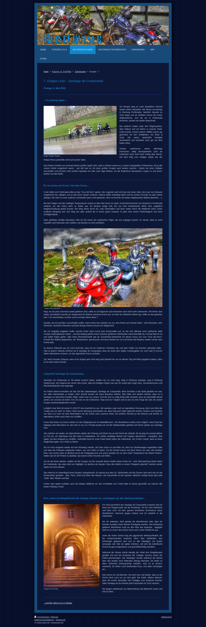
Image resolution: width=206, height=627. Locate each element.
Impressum (61, 620)
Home (46, 71)
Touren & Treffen (61, 71)
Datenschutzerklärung (44, 620)
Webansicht (166, 617)
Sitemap (54, 617)
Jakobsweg (80, 71)
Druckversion (42, 617)
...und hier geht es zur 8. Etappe (58, 603)
